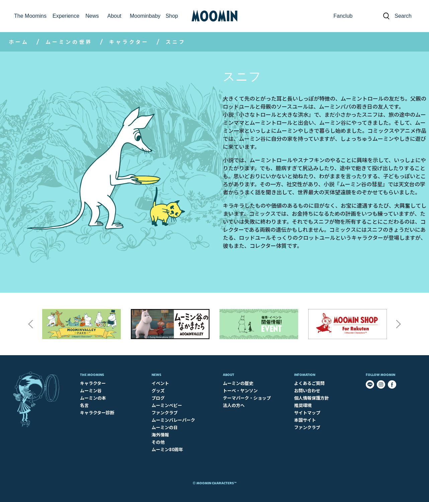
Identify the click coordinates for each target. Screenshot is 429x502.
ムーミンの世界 (69, 41)
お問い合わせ (307, 390)
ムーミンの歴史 (238, 383)
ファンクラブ (165, 412)
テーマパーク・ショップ (247, 398)
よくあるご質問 (309, 383)
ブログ (158, 398)
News (156, 375)
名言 (84, 405)
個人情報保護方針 (311, 398)
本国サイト (305, 420)
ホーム (19, 41)
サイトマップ (307, 412)
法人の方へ (234, 405)
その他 (158, 442)
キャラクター (129, 41)
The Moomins (92, 375)
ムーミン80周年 (167, 449)
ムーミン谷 (91, 390)
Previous (30, 324)
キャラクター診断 (97, 412)
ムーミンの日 (165, 427)
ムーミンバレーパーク (173, 420)
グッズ (158, 390)
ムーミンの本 (93, 398)
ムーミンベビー (167, 405)
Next (398, 324)
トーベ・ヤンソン (240, 390)
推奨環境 (303, 405)
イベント (160, 383)
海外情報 (160, 434)
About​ (228, 375)
